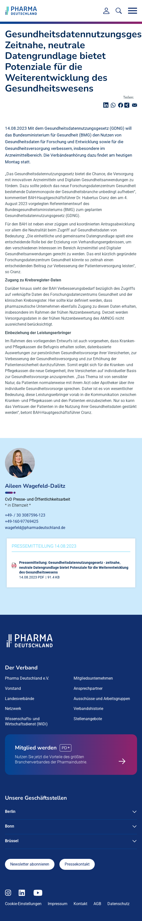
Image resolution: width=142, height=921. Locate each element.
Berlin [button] (10, 811)
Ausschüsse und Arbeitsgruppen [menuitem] (102, 698)
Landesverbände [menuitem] (19, 698)
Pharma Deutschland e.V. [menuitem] (27, 678)
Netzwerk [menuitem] (13, 708)
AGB (97, 903)
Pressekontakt (77, 864)
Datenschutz (118, 903)
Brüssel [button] (11, 840)
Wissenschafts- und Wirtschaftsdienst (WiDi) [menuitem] (26, 721)
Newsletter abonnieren (29, 864)
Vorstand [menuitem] (13, 688)
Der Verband (21, 667)
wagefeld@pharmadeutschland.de (35, 527)
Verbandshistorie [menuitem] (88, 708)
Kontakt (80, 903)
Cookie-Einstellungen (23, 903)
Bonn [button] (9, 826)
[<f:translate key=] (119, 11)
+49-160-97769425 (21, 521)
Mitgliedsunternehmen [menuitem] (93, 678)
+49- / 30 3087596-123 (25, 515)
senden (136, 105)
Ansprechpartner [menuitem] (88, 688)
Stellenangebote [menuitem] (88, 718)
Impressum (57, 903)
